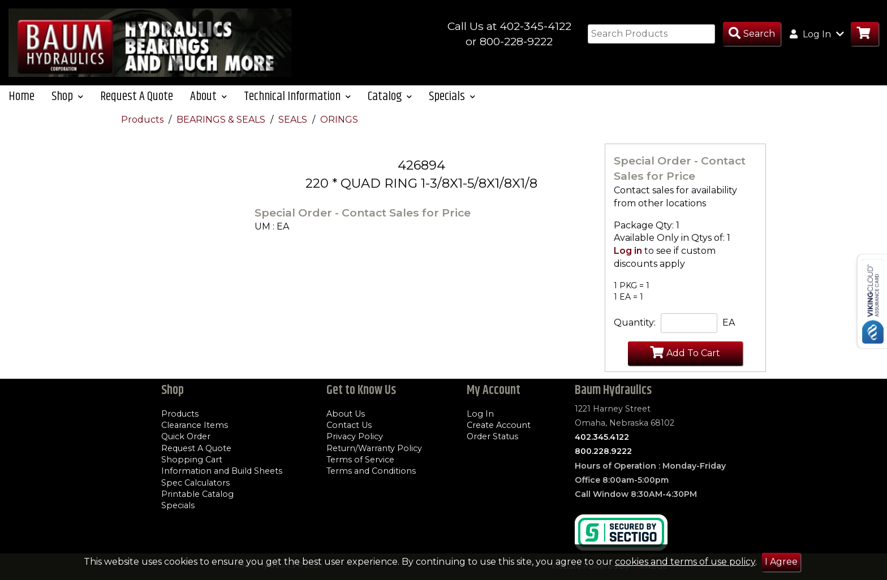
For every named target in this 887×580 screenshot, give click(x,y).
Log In (480, 414)
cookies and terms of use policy (685, 561)
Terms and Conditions (371, 471)
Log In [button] (817, 34)
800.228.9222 (603, 451)
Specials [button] (452, 96)
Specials (178, 505)
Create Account (499, 425)
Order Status (492, 436)
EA (728, 322)
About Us (345, 414)
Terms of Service (360, 460)
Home (21, 96)
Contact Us (349, 425)
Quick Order (185, 436)
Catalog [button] (390, 96)
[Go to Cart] (865, 34)
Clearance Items (194, 425)
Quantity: (635, 322)
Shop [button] (67, 96)
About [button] (208, 96)
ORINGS (339, 119)
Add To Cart (685, 352)
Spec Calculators (195, 483)
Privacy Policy (354, 436)
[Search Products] (752, 34)
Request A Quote (136, 96)
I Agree (781, 561)
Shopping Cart (191, 460)
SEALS (293, 119)
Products (143, 119)
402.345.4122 (602, 437)
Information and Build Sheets (221, 471)
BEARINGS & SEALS (222, 119)
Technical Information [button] (297, 96)
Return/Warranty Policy (374, 448)
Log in (628, 250)
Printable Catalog (197, 494)
